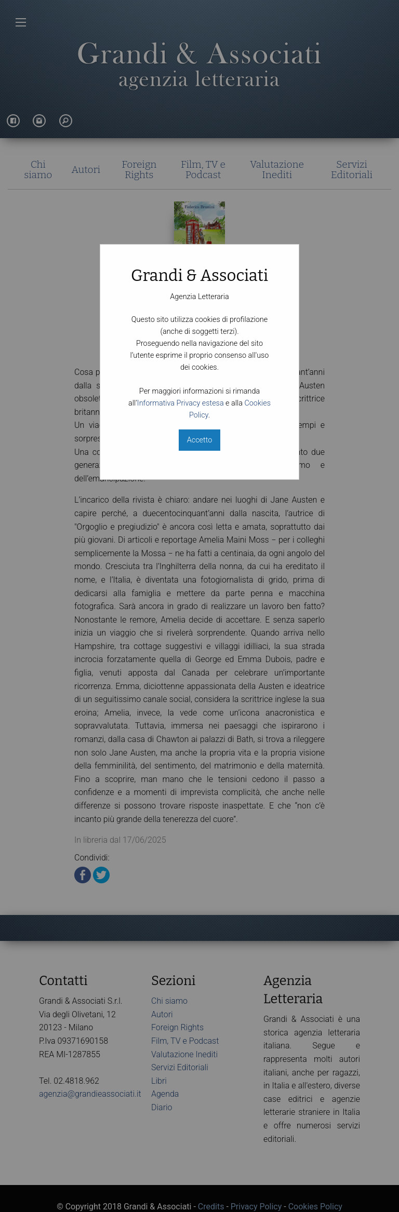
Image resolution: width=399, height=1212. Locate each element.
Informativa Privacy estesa (180, 403)
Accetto (199, 440)
